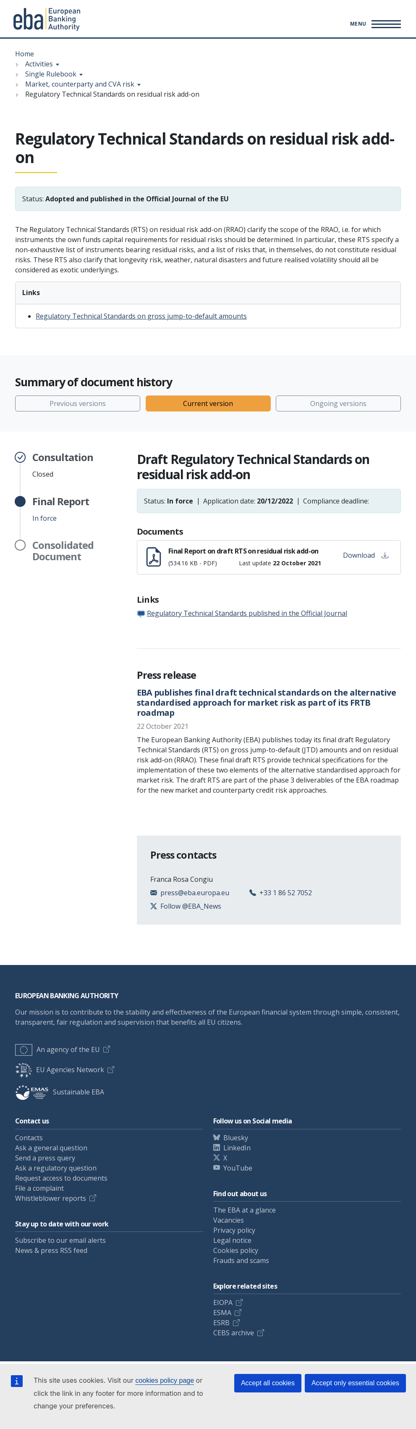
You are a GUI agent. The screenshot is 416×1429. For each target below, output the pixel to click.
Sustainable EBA (59, 1092)
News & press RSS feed (51, 1250)
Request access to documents (61, 1178)
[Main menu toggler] (374, 24)
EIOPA (223, 1302)
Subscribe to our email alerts (60, 1240)
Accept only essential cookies (355, 1383)
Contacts (29, 1137)
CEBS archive (233, 1332)
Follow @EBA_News (190, 906)
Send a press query (45, 1158)
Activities (39, 64)
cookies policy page (164, 1380)
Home (24, 53)
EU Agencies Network (59, 1069)
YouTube (237, 1168)
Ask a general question (51, 1147)
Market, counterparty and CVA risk (79, 84)
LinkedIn (237, 1147)
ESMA (222, 1312)
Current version (208, 403)
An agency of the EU (57, 1049)
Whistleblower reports (50, 1198)
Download (365, 555)
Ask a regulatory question (56, 1168)
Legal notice (232, 1240)
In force (60, 509)
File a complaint (39, 1188)
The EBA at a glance (244, 1210)
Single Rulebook (50, 74)
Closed (62, 465)
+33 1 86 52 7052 (285, 892)
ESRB (221, 1322)
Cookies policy (235, 1250)
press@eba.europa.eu (194, 892)
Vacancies (228, 1220)
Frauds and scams (241, 1260)
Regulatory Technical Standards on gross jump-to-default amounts (141, 316)
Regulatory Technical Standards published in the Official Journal (247, 613)
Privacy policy (234, 1230)
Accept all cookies (268, 1383)
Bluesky (235, 1137)
